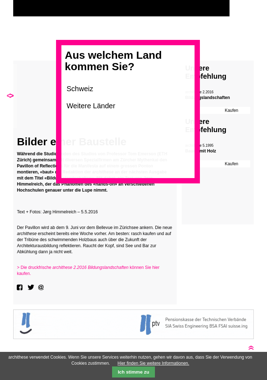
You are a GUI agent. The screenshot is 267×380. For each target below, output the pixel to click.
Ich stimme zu (133, 372)
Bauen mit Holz (200, 151)
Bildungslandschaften (207, 97)
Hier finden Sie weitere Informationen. (153, 363)
